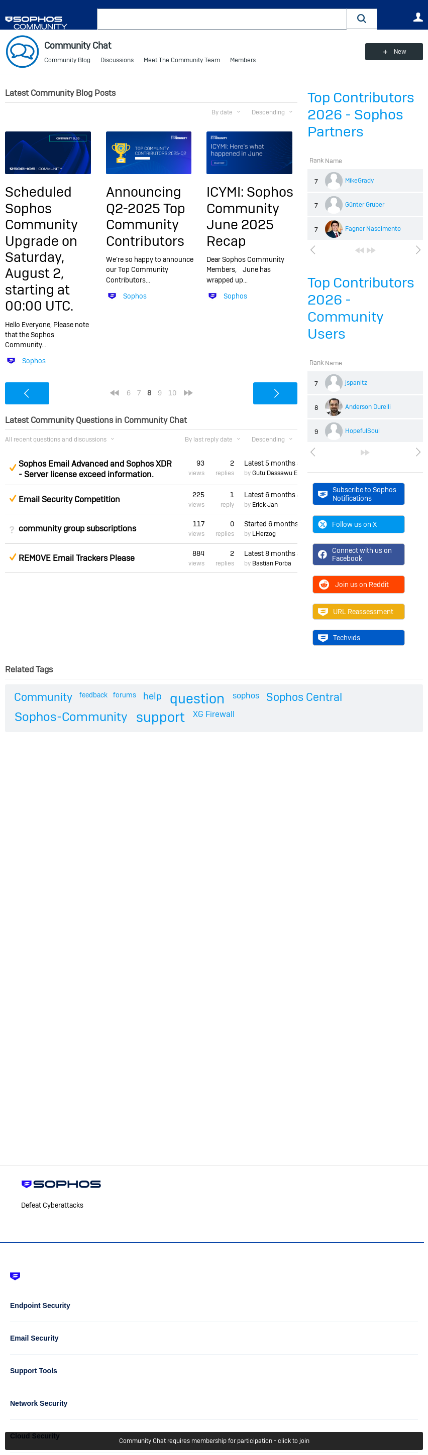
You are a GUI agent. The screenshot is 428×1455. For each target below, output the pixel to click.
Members (243, 60)
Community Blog (67, 60)
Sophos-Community (71, 716)
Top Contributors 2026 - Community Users (360, 308)
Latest (270, 463)
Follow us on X (347, 524)
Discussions (117, 60)
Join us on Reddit (353, 584)
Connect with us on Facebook (355, 554)
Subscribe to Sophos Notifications (357, 493)
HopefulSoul (362, 431)
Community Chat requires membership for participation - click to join (214, 1441)
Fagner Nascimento (373, 229)
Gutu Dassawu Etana (281, 473)
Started (270, 523)
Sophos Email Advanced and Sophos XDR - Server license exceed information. (95, 469)
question (197, 698)
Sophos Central (304, 697)
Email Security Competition (69, 499)
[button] (362, 19)
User (418, 17)
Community (43, 697)
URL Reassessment (355, 612)
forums (124, 694)
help (152, 696)
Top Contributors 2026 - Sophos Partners (360, 114)
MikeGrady (359, 181)
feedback (93, 694)
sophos (246, 695)
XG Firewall (214, 714)
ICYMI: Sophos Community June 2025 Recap (249, 216)
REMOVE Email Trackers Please (77, 558)
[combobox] (222, 19)
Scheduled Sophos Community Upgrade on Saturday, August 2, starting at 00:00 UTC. (41, 249)
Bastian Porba (271, 563)
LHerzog (264, 534)
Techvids (339, 638)
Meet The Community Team (182, 60)
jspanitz (356, 383)
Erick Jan (265, 505)
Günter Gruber (364, 205)
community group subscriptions (77, 528)
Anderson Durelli (368, 407)
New (400, 52)
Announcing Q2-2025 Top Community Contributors (145, 216)
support (160, 717)
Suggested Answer (12, 467)
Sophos (34, 360)
